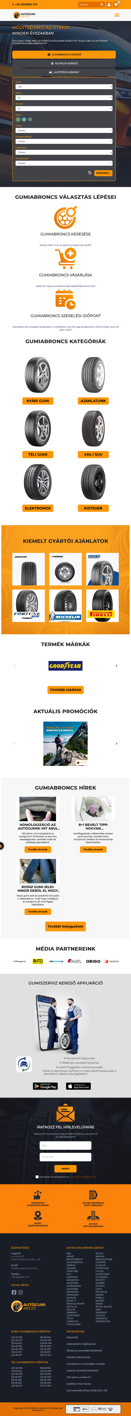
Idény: (18, 115)
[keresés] (88, 4)
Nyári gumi (37, 401)
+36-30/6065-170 (26, 4)
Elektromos (38, 508)
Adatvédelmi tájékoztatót (82, 1177)
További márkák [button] (65, 690)
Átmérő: (19, 104)
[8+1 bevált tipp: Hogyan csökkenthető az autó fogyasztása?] (93, 808)
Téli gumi (37, 454)
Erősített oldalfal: (24, 136)
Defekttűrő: (21, 147)
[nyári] (18, 119)
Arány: (18, 93)
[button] (65, 926)
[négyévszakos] (29, 119)
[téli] (23, 119)
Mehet (66, 1168)
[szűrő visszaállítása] (89, 173)
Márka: (19, 126)
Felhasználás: (22, 158)
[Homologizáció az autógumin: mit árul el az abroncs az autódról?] (37, 808)
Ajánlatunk (93, 401)
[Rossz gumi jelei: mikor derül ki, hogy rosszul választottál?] (37, 870)
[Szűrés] (103, 173)
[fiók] (109, 4)
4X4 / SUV (93, 454)
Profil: (18, 82)
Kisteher (93, 508)
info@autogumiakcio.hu (24, 1268)
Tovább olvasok (37, 849)
